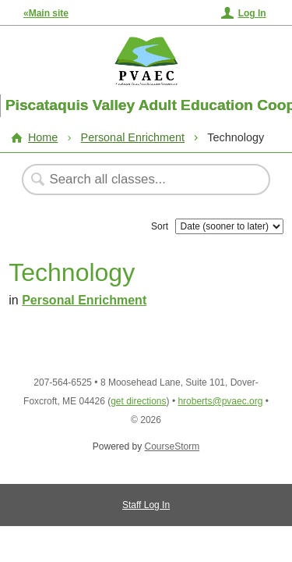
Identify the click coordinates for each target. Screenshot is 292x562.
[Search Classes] (137, 179)
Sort (159, 226)
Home (43, 137)
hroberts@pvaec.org (220, 401)
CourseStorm (172, 446)
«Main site (46, 13)
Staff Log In (146, 505)
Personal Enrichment (133, 137)
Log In (252, 13)
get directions (138, 401)
